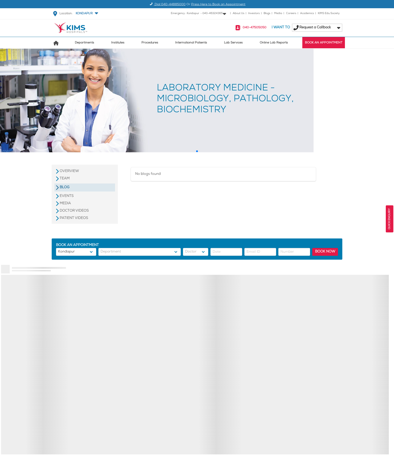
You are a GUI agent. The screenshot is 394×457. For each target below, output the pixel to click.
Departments (84, 43)
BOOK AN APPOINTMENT (323, 43)
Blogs (267, 13)
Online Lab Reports (274, 43)
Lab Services (233, 43)
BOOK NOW (325, 252)
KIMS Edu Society (329, 13)
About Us (238, 13)
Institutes (117, 43)
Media (278, 13)
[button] (86, 13)
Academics (307, 13)
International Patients (191, 43)
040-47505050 (254, 28)
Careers (291, 13)
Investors (254, 13)
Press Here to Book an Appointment (218, 4)
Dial (167, 4)
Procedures (149, 43)
